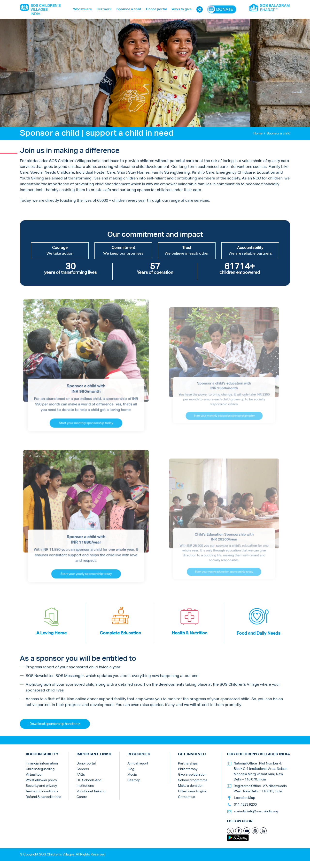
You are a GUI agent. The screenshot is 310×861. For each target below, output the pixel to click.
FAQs (81, 774)
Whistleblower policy (41, 780)
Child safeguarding (40, 769)
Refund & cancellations (43, 797)
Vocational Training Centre (91, 794)
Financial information (42, 763)
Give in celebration (192, 774)
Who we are (82, 9)
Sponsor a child (128, 9)
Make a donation (190, 785)
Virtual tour (34, 774)
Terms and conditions (42, 791)
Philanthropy (187, 769)
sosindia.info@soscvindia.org (256, 811)
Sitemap (133, 780)
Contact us (186, 797)
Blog (130, 769)
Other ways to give (192, 791)
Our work (104, 9)
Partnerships (188, 763)
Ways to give (181, 9)
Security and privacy (41, 785)
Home (258, 133)
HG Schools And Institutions (89, 783)
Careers (83, 769)
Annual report (137, 763)
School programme (192, 780)
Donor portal (156, 9)
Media (132, 774)
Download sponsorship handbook (55, 724)
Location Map (244, 798)
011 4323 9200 (245, 804)
